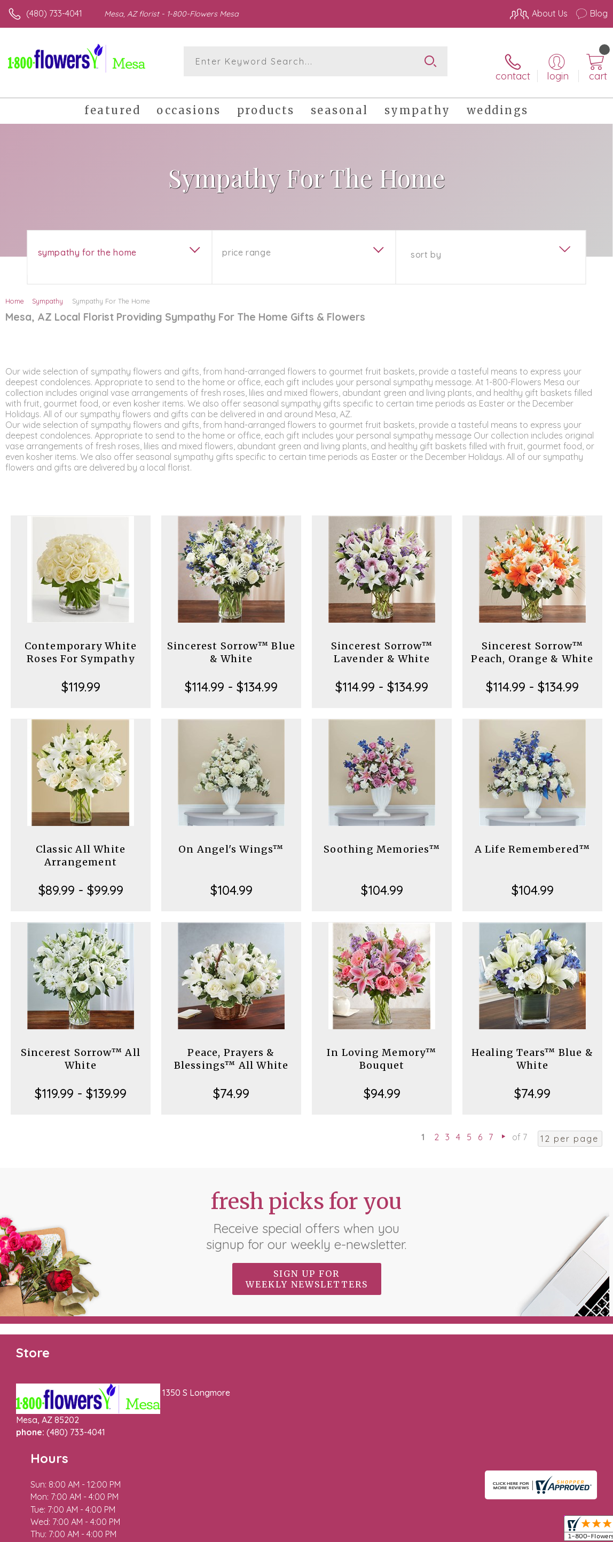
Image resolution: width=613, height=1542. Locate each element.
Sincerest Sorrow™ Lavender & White (382, 643)
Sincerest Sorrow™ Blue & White (231, 643)
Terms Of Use (363, 1531)
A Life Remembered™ (533, 840)
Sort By (426, 246)
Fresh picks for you (307, 1212)
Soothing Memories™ (382, 840)
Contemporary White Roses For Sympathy (81, 643)
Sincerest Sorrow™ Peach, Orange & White (532, 643)
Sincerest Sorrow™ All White (80, 1050)
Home (14, 292)
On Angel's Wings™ (231, 840)
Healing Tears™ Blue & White (532, 1050)
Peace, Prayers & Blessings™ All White (231, 1050)
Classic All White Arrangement (80, 847)
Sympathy (47, 292)
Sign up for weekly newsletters (307, 1270)
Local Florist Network (502, 1531)
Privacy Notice (426, 1531)
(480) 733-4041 (54, 13)
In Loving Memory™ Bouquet (381, 1050)
